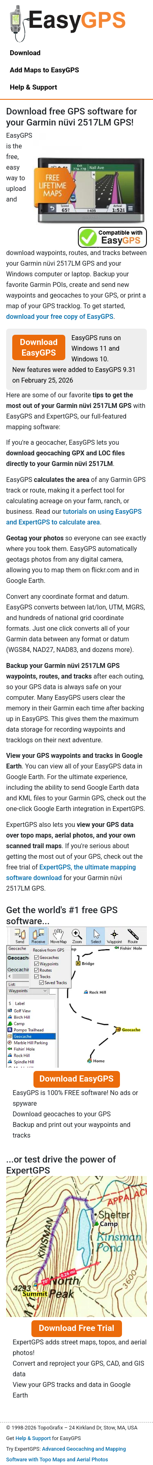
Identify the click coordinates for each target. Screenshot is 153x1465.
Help (33, 87)
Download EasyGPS (39, 347)
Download (25, 53)
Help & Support (33, 1438)
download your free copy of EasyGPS (59, 316)
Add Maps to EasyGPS (44, 70)
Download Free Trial (76, 1328)
